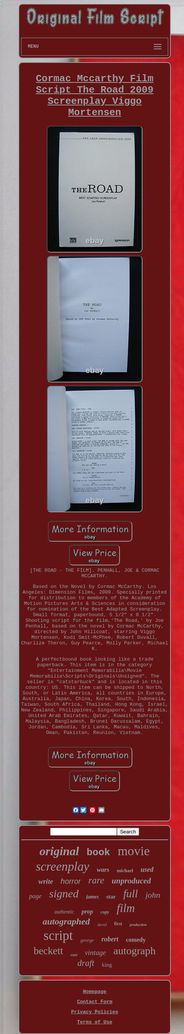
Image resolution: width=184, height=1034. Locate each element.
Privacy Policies (94, 1012)
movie (134, 851)
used (147, 869)
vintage (95, 952)
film (126, 908)
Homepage (94, 991)
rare (96, 880)
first (118, 923)
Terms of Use (94, 1022)
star (111, 897)
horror (71, 881)
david (101, 924)
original (59, 851)
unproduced (131, 880)
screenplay (62, 866)
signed (63, 893)
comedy (136, 940)
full (130, 894)
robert (109, 939)
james (92, 897)
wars (103, 869)
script (58, 935)
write (45, 881)
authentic (64, 912)
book (98, 852)
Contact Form (94, 1002)
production (138, 925)
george (87, 940)
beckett (48, 950)
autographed (66, 921)
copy (105, 912)
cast (74, 954)
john (153, 895)
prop (87, 911)
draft (85, 963)
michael (125, 870)
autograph (134, 950)
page (35, 896)
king (107, 965)
